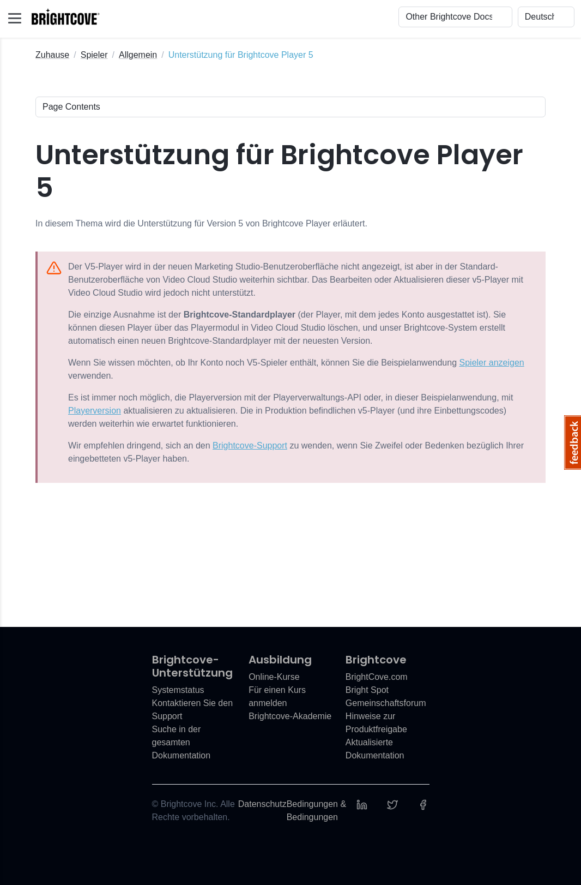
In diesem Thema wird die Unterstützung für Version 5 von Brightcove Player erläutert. (201, 223)
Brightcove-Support (250, 445)
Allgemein (138, 54)
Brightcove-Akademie (290, 716)
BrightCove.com (377, 676)
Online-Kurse (274, 676)
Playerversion (94, 410)
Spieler (94, 54)
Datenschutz (262, 804)
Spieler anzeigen (491, 362)
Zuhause (52, 54)
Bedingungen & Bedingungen (316, 810)
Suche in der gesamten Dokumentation (181, 742)
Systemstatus (178, 690)
